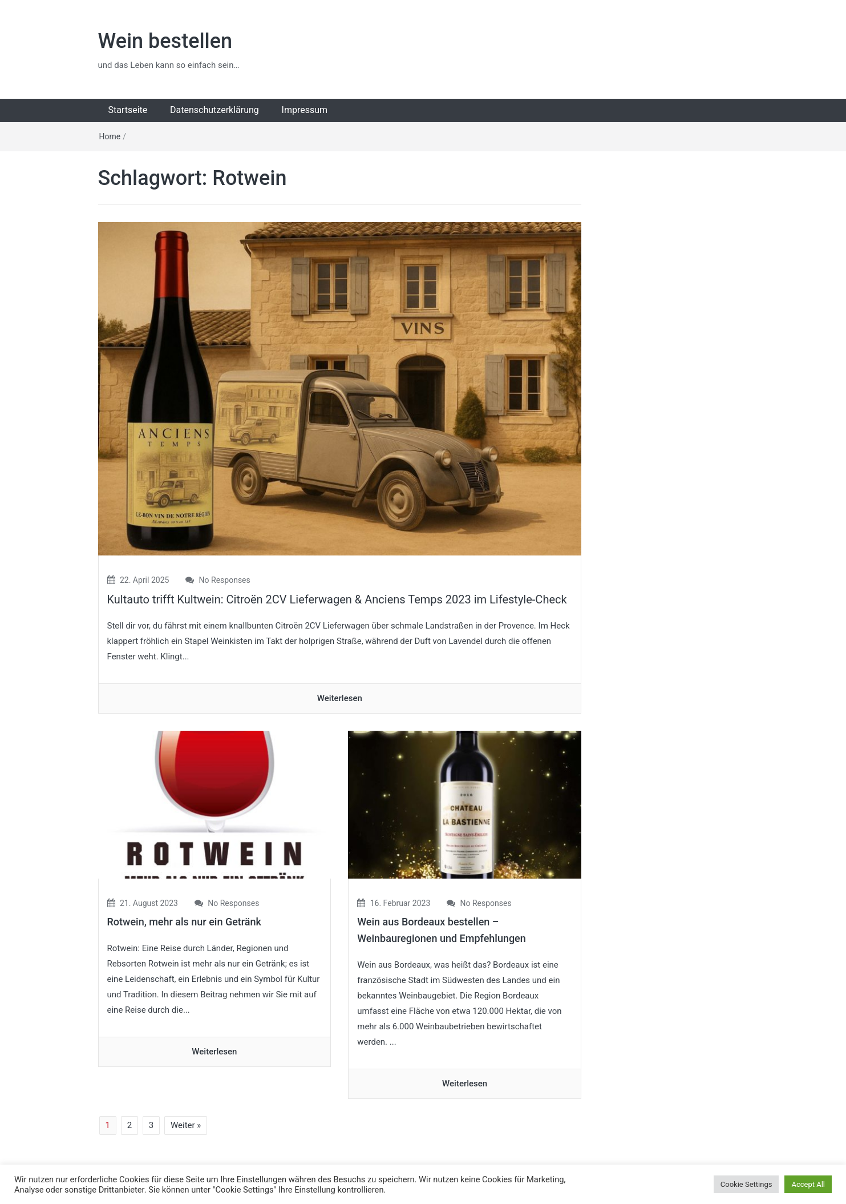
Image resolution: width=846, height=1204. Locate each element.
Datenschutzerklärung (214, 109)
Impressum (305, 109)
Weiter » (186, 1125)
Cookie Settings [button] (746, 1184)
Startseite (128, 109)
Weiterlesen (339, 698)
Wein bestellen (165, 41)
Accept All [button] (808, 1184)
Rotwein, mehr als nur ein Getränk (184, 922)
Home (110, 136)
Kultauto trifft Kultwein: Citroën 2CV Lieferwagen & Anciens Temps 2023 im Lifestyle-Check (337, 599)
